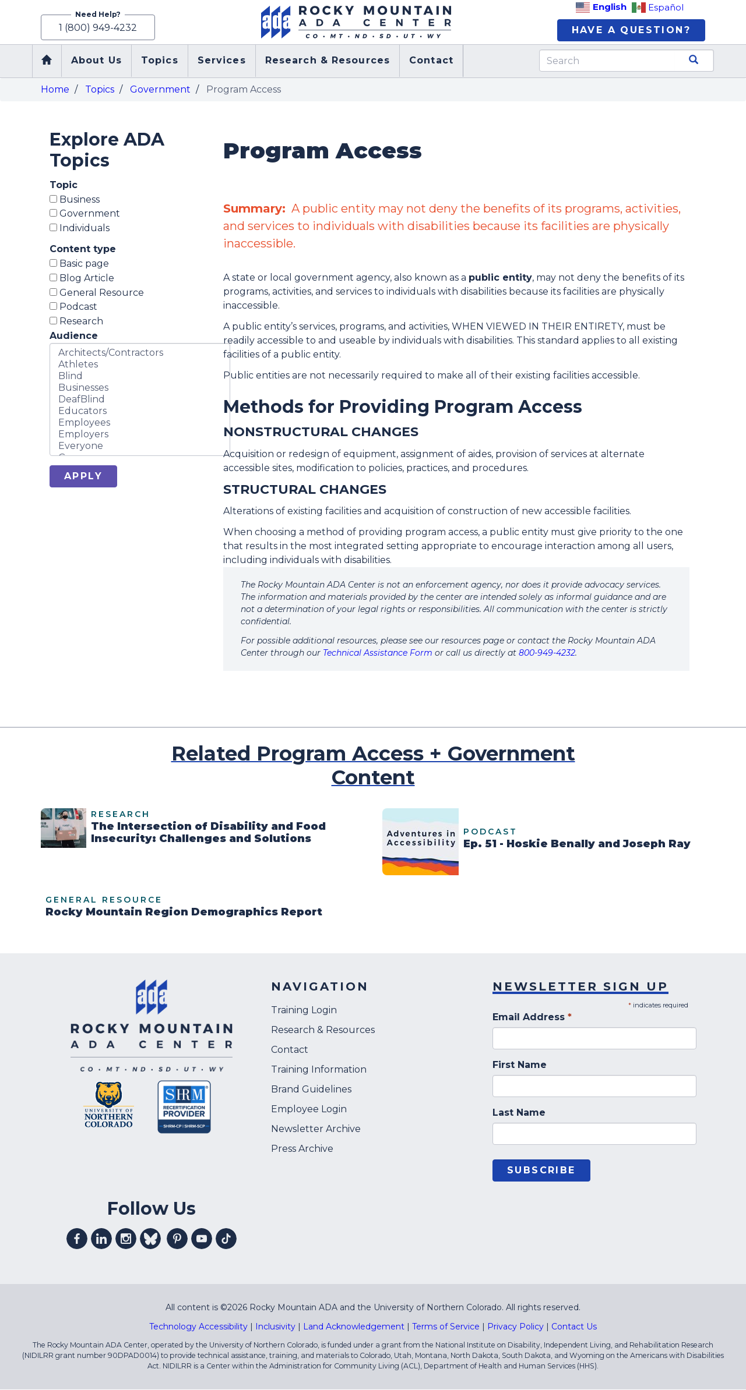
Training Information (319, 1070)
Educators (140, 412)
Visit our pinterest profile (177, 1239)
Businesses (140, 389)
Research (76, 322)
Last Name (519, 1113)
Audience (74, 336)
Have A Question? (631, 30)
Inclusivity (275, 1327)
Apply (83, 477)
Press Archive (302, 1149)
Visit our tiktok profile (226, 1239)
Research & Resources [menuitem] (327, 61)
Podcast (73, 307)
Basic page (79, 264)
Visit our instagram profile (125, 1239)
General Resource (97, 293)
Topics (99, 90)
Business (75, 200)
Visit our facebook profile (76, 1239)
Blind (140, 377)
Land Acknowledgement (353, 1327)
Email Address (532, 1018)
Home (55, 90)
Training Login (304, 1011)
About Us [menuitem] (96, 61)
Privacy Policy (515, 1327)
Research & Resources (323, 1031)
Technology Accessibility (198, 1327)
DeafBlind (140, 400)
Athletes (140, 366)
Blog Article (82, 278)
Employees (140, 424)
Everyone (140, 447)
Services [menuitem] (222, 61)
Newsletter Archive (316, 1130)
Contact (289, 1050)
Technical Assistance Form (377, 654)
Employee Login (309, 1110)
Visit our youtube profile (201, 1239)
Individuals (80, 229)
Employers (140, 435)
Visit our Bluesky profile (150, 1239)
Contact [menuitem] (431, 61)
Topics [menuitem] (159, 61)
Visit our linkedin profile (101, 1239)
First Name (519, 1065)
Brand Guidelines (311, 1090)
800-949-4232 (547, 654)
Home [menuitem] (46, 61)
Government (160, 90)
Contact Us (574, 1327)
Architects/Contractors (140, 354)
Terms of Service (446, 1327)
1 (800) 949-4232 (98, 27)
